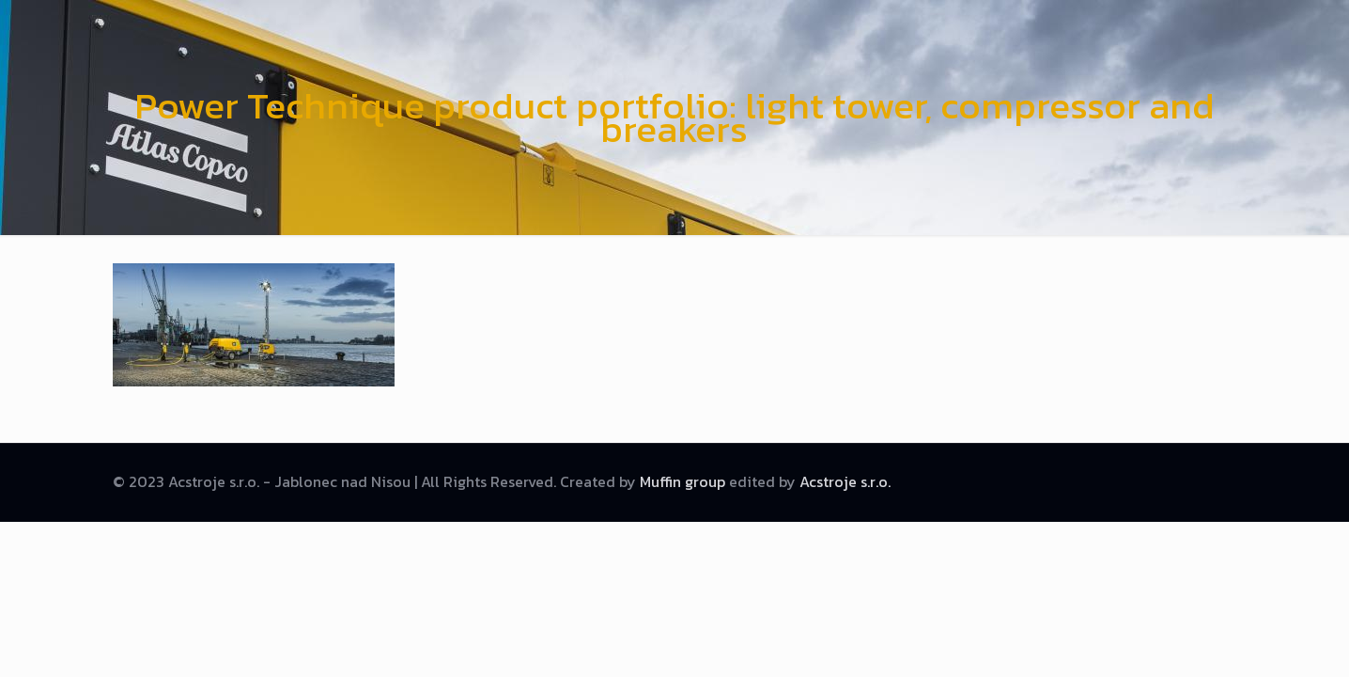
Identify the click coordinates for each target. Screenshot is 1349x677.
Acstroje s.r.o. (845, 481)
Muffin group (682, 481)
